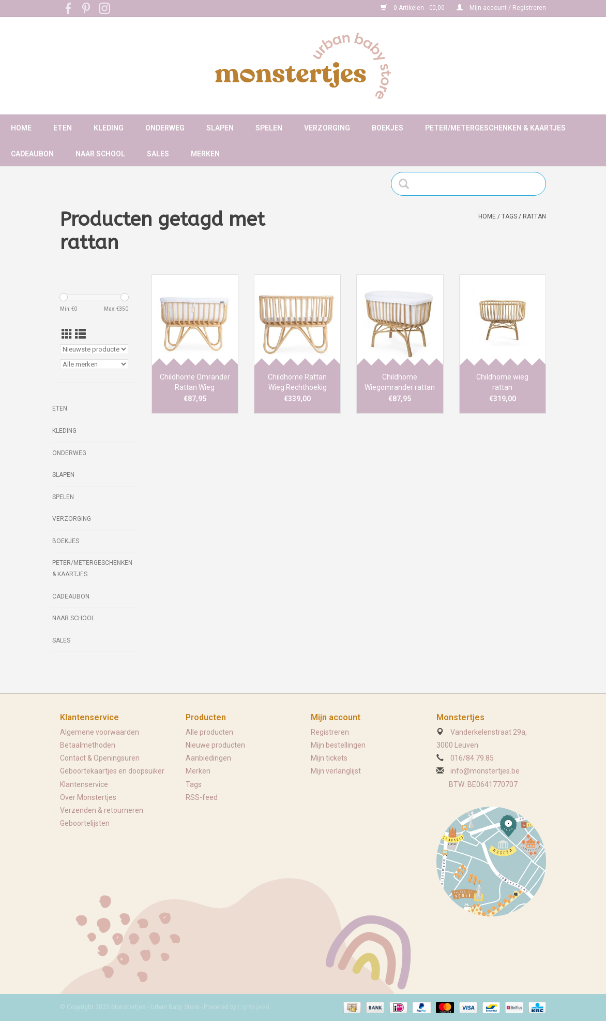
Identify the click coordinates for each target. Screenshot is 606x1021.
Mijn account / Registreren (501, 7)
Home (21, 128)
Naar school (100, 154)
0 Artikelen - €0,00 (413, 7)
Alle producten (209, 732)
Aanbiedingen (208, 758)
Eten (62, 128)
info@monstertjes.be (485, 771)
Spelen (268, 128)
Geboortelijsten (85, 823)
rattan (534, 216)
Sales (158, 154)
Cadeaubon (32, 154)
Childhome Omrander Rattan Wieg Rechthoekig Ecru (195, 382)
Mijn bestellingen (338, 745)
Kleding (109, 128)
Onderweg (165, 128)
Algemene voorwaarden (99, 732)
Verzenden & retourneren (101, 810)
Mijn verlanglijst (336, 771)
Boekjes (387, 128)
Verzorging (327, 128)
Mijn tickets (329, 758)
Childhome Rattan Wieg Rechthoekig (297, 382)
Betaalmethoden (87, 745)
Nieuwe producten (215, 745)
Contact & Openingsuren (100, 758)
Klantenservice (84, 784)
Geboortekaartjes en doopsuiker (112, 771)
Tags (509, 216)
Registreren (330, 732)
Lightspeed (253, 1007)
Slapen (220, 128)
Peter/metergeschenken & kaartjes (495, 128)
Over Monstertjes (88, 797)
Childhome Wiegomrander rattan (400, 382)
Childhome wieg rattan (502, 382)
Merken (205, 154)
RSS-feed (202, 797)
